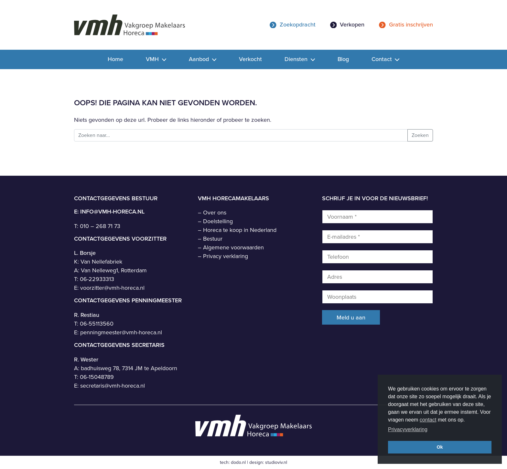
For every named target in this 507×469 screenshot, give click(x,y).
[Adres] (377, 277)
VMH (153, 59)
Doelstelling (218, 221)
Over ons (214, 212)
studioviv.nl (276, 462)
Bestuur (212, 238)
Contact (383, 59)
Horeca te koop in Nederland (239, 230)
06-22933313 (97, 279)
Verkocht (250, 59)
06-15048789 (97, 377)
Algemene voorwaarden (233, 247)
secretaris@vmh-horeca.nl (112, 385)
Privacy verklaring (225, 256)
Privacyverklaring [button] (407, 429)
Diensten (297, 59)
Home (115, 59)
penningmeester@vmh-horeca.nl (121, 332)
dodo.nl (238, 462)
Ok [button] (440, 447)
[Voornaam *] (377, 217)
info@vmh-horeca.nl (112, 211)
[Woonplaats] (377, 297)
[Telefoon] (377, 257)
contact (428, 419)
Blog (343, 59)
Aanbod (199, 59)
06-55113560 (96, 323)
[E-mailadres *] (377, 237)
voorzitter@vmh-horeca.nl (112, 288)
